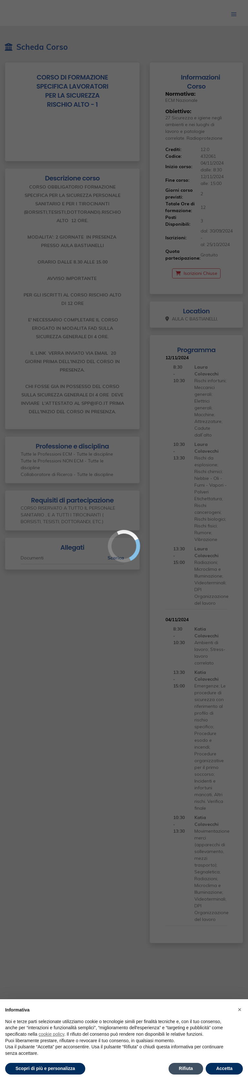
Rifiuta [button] (186, 1068)
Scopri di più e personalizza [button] (45, 1068)
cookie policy (51, 1034)
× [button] (240, 1009)
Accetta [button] (224, 1068)
